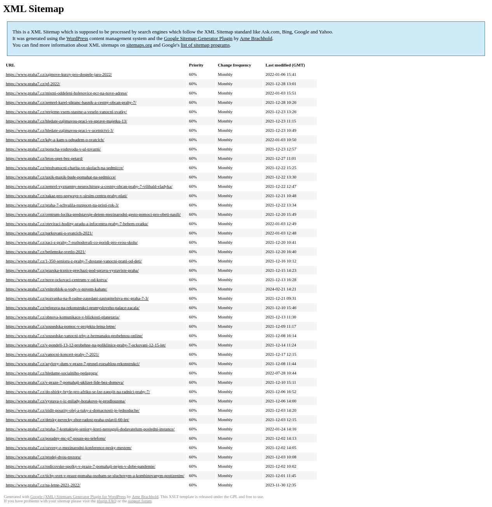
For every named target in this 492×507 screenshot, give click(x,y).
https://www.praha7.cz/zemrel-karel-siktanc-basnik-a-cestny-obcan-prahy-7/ (71, 102)
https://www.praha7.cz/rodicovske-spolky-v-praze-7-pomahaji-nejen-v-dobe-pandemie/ (80, 466)
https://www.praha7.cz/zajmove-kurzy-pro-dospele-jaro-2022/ (59, 74)
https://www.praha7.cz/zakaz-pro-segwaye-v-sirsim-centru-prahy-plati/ (66, 195)
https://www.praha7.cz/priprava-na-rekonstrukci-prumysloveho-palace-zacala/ (73, 307)
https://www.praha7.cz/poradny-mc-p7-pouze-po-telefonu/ (56, 438)
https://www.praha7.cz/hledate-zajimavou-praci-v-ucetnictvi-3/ (59, 130)
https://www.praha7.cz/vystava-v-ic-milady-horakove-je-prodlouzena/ (66, 401)
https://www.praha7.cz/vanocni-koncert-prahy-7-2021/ (52, 354)
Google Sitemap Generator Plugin (198, 38)
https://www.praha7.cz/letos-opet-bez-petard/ (44, 158)
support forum (140, 501)
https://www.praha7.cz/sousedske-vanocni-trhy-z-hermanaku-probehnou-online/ (74, 335)
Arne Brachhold (256, 38)
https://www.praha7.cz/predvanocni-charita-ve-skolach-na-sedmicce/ (65, 167)
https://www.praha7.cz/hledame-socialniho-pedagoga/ (52, 373)
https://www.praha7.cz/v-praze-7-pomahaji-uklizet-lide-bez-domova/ (65, 382)
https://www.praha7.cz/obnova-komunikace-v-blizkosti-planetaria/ (63, 317)
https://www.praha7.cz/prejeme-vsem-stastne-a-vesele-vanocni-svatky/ (66, 111)
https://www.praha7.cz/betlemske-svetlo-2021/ (45, 251)
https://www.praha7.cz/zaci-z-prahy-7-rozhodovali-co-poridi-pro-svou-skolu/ (72, 242)
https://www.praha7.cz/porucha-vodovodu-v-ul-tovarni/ (53, 149)
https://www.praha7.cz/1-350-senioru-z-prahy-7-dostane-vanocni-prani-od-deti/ (74, 261)
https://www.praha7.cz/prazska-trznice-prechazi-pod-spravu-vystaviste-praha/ (72, 270)
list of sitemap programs (205, 45)
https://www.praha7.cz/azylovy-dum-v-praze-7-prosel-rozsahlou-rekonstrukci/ (73, 363)
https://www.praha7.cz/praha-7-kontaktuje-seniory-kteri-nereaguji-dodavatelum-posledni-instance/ (90, 429)
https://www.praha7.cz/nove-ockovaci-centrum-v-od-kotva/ (56, 279)
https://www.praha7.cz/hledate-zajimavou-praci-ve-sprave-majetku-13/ (66, 121)
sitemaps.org (139, 45)
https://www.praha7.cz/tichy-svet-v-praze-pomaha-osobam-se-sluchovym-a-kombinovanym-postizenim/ (95, 475)
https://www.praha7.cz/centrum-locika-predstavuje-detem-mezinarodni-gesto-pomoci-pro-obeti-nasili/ (93, 214)
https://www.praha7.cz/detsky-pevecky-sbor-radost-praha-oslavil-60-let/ (67, 419)
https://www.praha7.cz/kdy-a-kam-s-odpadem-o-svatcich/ (55, 139)
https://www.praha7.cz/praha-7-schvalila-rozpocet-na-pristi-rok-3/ (62, 205)
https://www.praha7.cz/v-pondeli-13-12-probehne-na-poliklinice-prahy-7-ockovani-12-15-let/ (86, 345)
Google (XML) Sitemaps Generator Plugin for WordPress (78, 497)
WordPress (77, 38)
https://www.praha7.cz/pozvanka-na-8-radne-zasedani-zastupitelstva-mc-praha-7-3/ (77, 298)
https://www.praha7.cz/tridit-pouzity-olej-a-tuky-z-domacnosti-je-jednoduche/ (73, 410)
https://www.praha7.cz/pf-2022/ (33, 83)
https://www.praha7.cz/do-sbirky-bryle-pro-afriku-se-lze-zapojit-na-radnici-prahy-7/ (78, 391)
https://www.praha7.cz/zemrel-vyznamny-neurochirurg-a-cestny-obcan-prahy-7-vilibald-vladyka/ (89, 186)
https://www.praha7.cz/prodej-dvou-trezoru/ (43, 457)
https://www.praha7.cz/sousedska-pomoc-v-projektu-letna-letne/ (61, 326)
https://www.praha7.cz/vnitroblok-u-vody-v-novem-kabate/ (56, 289)
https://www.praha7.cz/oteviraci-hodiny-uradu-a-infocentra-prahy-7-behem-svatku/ (77, 223)
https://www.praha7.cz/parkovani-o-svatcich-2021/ (49, 233)
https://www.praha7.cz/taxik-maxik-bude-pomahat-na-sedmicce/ (61, 177)
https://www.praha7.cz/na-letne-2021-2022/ (43, 485)
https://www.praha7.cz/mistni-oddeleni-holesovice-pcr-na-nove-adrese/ (66, 93)
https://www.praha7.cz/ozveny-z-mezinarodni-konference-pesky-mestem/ (69, 447)
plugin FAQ (106, 501)
